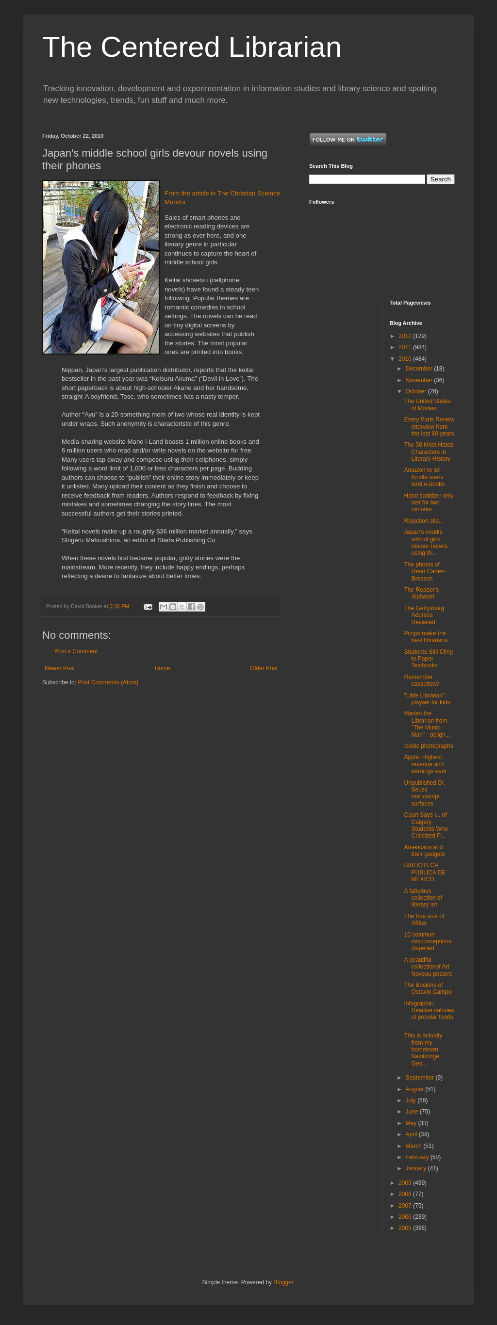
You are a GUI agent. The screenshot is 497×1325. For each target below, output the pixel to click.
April (411, 1134)
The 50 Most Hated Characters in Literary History (428, 451)
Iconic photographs (428, 746)
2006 (405, 1216)
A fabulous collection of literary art (423, 898)
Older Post (264, 668)
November (419, 380)
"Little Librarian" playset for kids (427, 699)
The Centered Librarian (192, 47)
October (416, 391)
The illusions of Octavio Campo (427, 988)
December (419, 368)
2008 (405, 1194)
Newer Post (60, 668)
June (412, 1111)
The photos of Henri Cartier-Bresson (425, 571)
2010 (405, 358)
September (420, 1077)
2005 (405, 1228)
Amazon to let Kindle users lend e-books (424, 477)
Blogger (283, 1282)
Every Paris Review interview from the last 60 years (429, 426)
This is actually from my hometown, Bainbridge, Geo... (423, 1049)
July (411, 1100)
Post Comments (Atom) (108, 682)
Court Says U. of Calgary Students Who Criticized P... (425, 825)
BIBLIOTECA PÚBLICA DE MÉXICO (425, 872)
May (411, 1123)
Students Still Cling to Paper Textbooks (428, 658)
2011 (405, 347)
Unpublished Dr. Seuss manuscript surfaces (424, 793)
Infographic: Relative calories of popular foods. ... (429, 1014)
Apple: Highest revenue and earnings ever (425, 764)
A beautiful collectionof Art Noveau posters (428, 966)
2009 (405, 1183)
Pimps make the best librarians (425, 637)
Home (162, 668)
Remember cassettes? (421, 680)
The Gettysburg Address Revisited (424, 615)
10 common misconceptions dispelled (427, 941)
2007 (405, 1205)
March (414, 1146)
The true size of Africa (424, 919)
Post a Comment (76, 651)
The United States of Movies (427, 404)
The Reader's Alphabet (421, 593)
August (415, 1089)
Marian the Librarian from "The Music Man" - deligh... (427, 724)
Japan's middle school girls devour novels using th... (425, 542)
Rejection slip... (423, 520)
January (416, 1168)
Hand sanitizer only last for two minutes (428, 502)
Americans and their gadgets (424, 850)
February (417, 1157)
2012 (405, 336)
